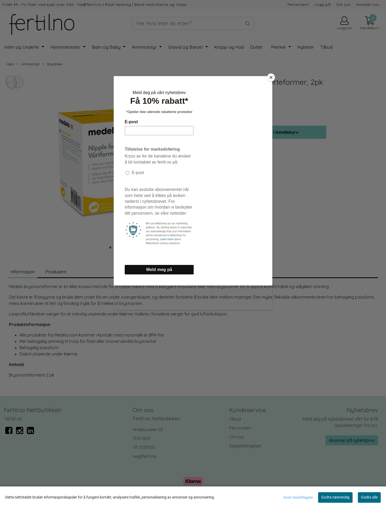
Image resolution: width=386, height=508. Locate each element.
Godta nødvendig (335, 497)
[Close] (271, 77)
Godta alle (369, 497)
